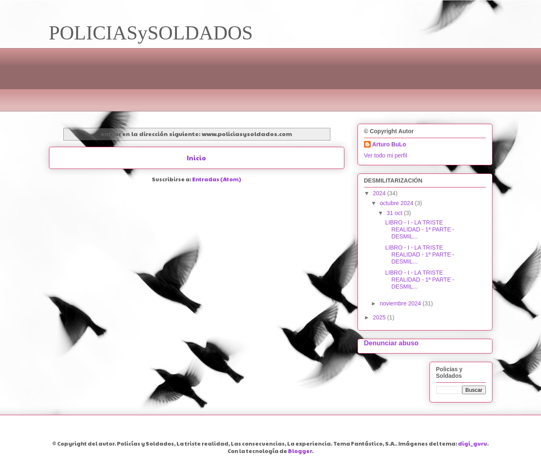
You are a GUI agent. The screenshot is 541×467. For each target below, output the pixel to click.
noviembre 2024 (401, 303)
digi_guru (472, 443)
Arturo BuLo (389, 144)
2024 (380, 193)
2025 (380, 317)
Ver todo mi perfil (385, 155)
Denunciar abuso (391, 343)
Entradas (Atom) (216, 179)
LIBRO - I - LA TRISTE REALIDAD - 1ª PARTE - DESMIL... (419, 229)
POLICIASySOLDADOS (151, 33)
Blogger (300, 451)
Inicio (196, 157)
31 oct (395, 213)
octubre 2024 (397, 203)
